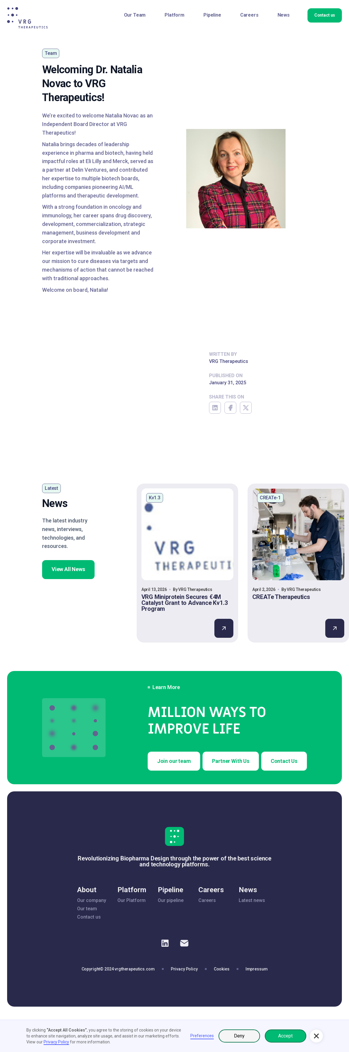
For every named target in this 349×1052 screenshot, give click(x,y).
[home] (27, 17)
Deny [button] (239, 1036)
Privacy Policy (56, 1042)
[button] (316, 1036)
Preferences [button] (202, 1035)
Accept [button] (285, 1036)
